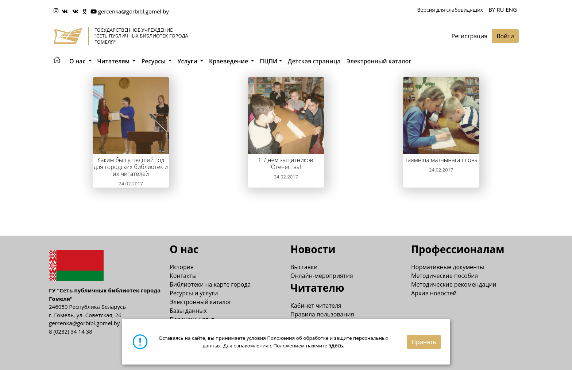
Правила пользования (322, 314)
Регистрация (470, 36)
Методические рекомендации (453, 284)
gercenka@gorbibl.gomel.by (133, 11)
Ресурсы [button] (154, 61)
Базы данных (188, 311)
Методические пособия (444, 276)
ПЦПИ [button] (268, 61)
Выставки (303, 267)
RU (500, 9)
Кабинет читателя (315, 306)
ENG (511, 9)
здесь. (337, 345)
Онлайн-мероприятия (321, 276)
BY (491, 9)
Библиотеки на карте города (210, 284)
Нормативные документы (447, 267)
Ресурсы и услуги (194, 293)
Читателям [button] (114, 61)
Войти (505, 36)
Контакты (183, 276)
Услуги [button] (188, 61)
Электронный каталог (379, 61)
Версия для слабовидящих (450, 9)
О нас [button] (78, 61)
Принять (423, 342)
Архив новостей (434, 293)
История (182, 267)
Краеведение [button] (229, 61)
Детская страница (314, 61)
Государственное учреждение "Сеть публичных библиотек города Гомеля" (141, 36)
